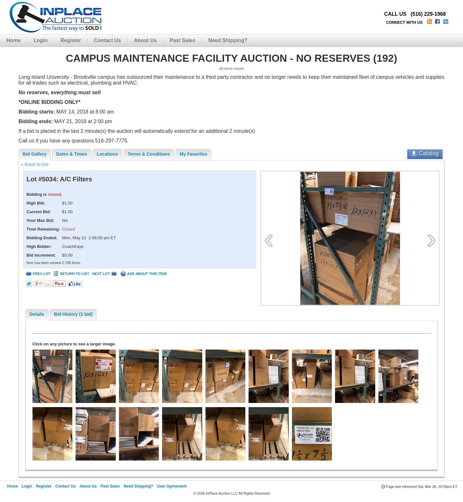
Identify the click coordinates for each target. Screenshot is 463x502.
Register (70, 40)
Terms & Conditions (149, 154)
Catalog (425, 153)
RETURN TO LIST (71, 273)
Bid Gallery (35, 154)
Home (13, 40)
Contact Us (107, 40)
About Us (145, 40)
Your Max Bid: (40, 220)
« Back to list (35, 164)
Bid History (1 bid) (73, 314)
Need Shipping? (228, 40)
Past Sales (182, 40)
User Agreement (171, 486)
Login (40, 40)
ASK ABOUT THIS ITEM (144, 273)
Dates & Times (71, 154)
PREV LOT (37, 273)
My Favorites (193, 154)
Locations (107, 154)
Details (37, 314)
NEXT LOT (104, 273)
